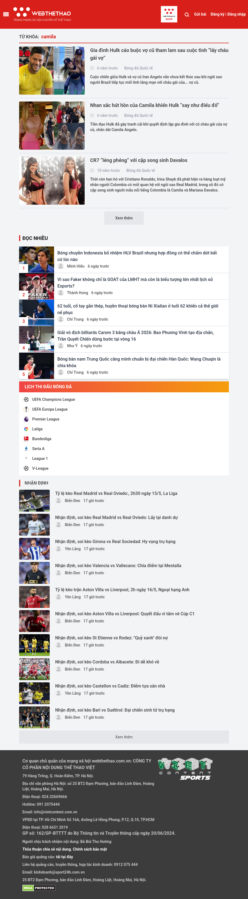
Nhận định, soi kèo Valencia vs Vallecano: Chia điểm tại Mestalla (118, 565)
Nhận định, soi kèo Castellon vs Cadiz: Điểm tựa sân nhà (110, 686)
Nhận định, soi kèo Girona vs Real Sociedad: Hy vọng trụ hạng (115, 541)
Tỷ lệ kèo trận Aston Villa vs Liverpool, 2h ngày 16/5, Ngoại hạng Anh (122, 589)
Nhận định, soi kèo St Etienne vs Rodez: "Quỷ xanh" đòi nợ (111, 637)
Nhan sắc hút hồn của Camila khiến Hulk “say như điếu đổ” (154, 105)
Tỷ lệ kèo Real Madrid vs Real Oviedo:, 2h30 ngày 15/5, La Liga (116, 493)
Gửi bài (200, 14)
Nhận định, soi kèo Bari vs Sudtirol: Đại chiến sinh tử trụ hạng (115, 710)
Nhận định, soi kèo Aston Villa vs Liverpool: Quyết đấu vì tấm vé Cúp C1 (125, 613)
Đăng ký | (218, 14)
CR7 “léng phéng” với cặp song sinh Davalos (138, 160)
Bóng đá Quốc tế (138, 68)
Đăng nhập (237, 14)
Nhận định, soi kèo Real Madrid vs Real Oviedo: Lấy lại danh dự (116, 517)
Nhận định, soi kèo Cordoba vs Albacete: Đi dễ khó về (107, 662)
